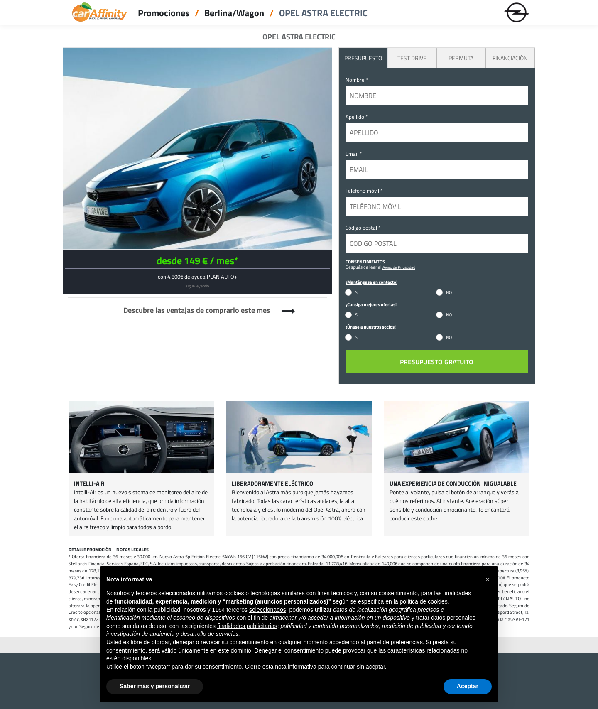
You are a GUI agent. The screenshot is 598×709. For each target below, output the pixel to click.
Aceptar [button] (467, 686)
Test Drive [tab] (411, 58)
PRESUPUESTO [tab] (363, 58)
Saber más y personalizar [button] (155, 686)
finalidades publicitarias (247, 626)
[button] (487, 579)
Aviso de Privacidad (398, 267)
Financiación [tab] (510, 58)
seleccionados (267, 609)
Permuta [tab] (460, 58)
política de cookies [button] (423, 601)
